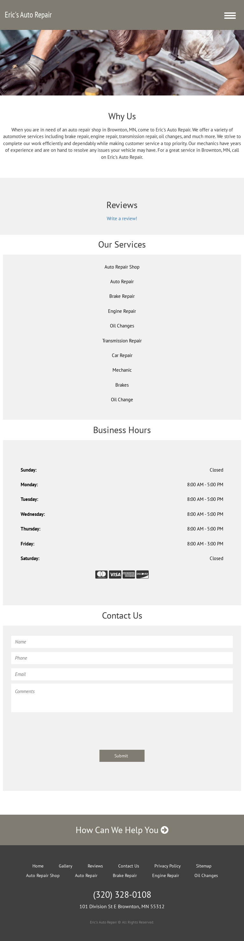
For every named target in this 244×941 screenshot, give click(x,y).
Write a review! (122, 218)
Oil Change (122, 400)
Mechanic (122, 370)
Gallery (65, 866)
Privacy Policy (167, 866)
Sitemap (204, 866)
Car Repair (122, 355)
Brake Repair (122, 296)
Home (38, 866)
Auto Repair (122, 281)
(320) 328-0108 (122, 894)
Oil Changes (122, 326)
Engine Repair (122, 311)
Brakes (122, 385)
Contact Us (128, 866)
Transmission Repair (122, 341)
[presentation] (59, 727)
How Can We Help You (122, 830)
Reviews (95, 866)
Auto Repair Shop (122, 267)
